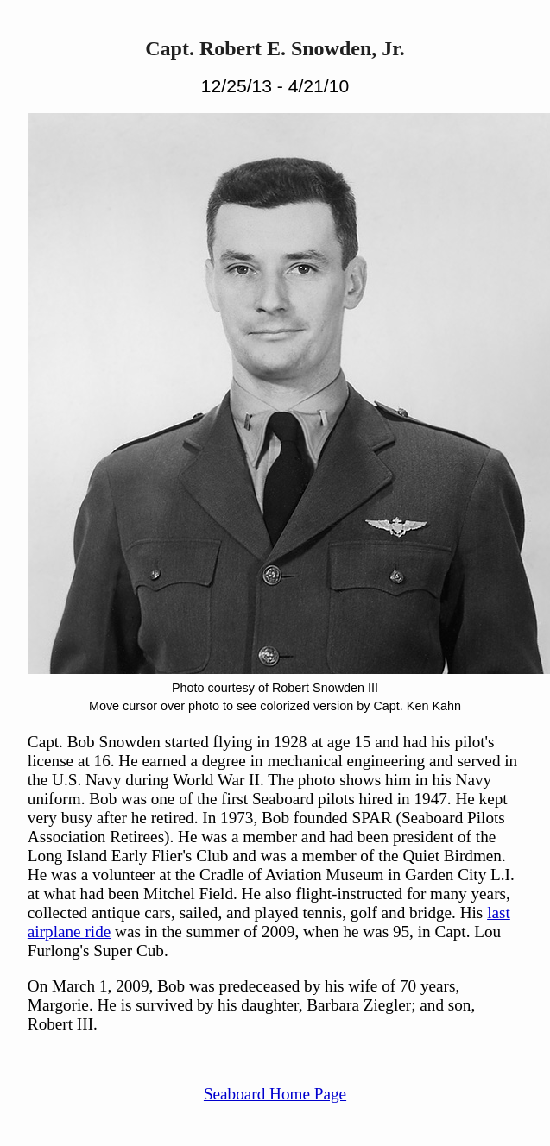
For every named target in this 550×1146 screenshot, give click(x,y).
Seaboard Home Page (275, 1094)
